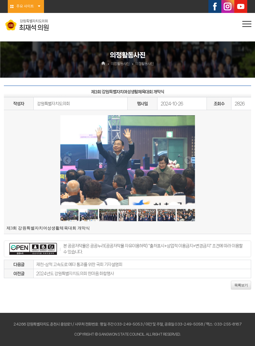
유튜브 (240, 6)
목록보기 (241, 285)
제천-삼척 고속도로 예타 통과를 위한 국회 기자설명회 (79, 264)
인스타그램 (227, 6)
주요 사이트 (25, 6)
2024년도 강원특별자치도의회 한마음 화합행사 (75, 273)
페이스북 (214, 6)
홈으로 (103, 64)
